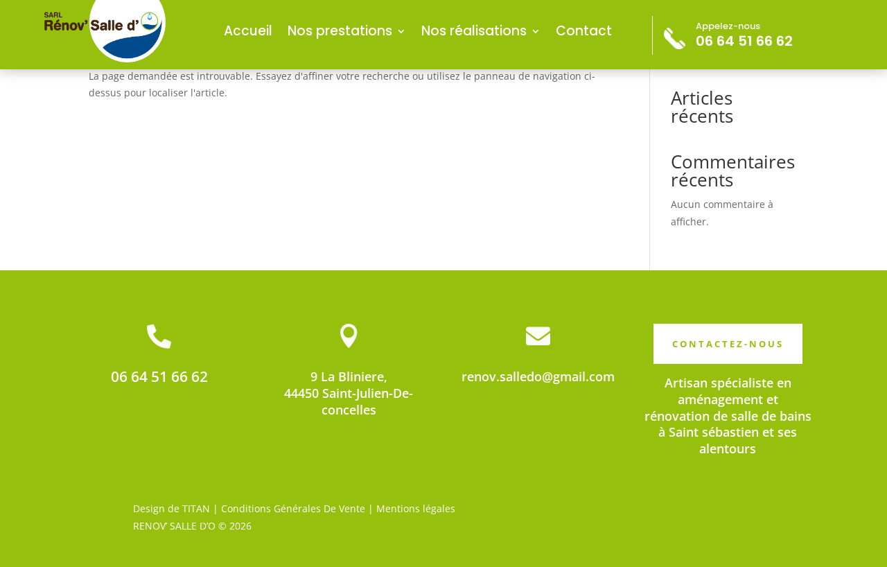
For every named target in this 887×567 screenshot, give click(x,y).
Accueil (248, 30)
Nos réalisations (474, 30)
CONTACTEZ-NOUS (728, 344)
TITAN (196, 508)
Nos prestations (340, 30)
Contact (584, 30)
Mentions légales (415, 508)
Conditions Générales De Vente (293, 508)
